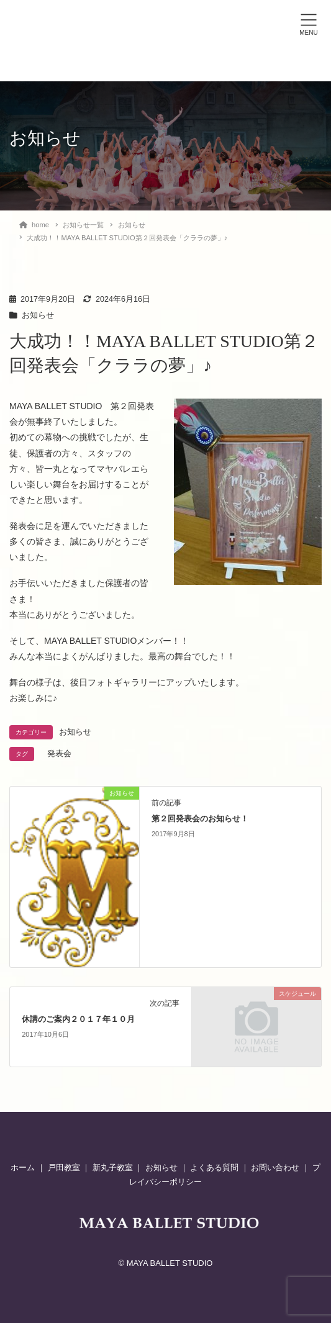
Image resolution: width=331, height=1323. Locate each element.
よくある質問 (214, 1167)
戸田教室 (64, 1167)
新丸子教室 (113, 1167)
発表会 (59, 753)
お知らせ (38, 315)
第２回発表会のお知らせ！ (200, 819)
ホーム (24, 1167)
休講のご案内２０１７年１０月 (78, 1019)
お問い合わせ (275, 1167)
